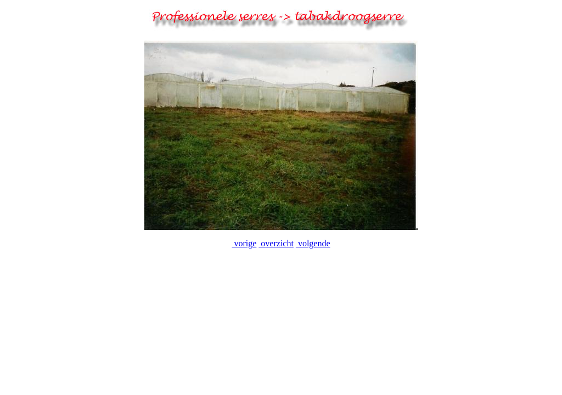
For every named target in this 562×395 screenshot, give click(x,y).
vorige (244, 243)
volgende (313, 243)
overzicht (276, 243)
